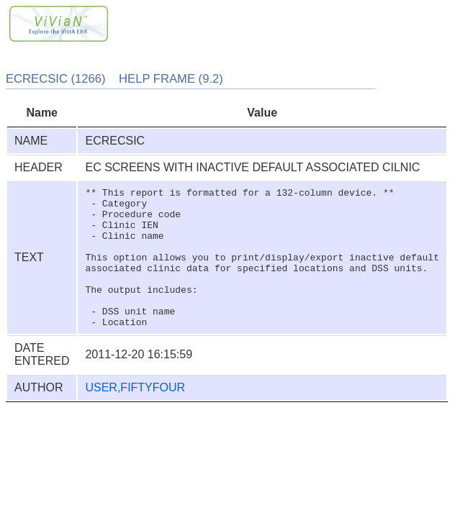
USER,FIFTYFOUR (135, 415)
